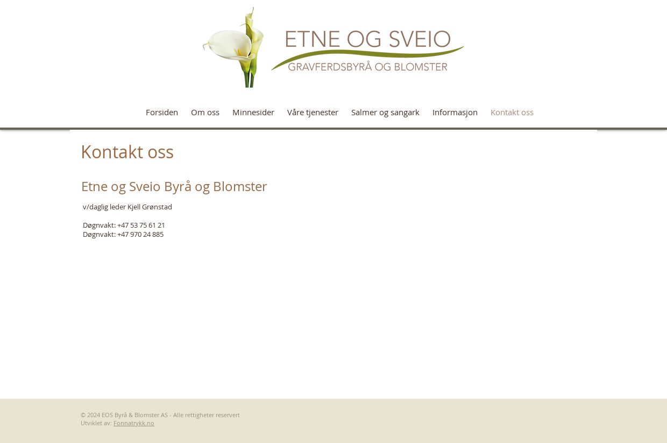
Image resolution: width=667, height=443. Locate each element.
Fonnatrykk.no (133, 423)
